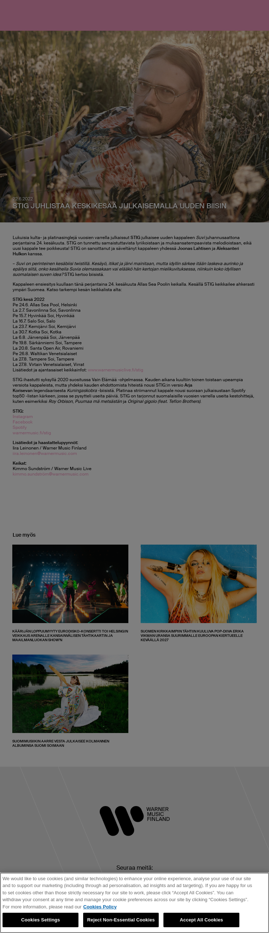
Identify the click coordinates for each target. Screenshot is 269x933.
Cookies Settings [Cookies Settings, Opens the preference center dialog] (40, 920)
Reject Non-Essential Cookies (121, 920)
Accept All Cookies (201, 920)
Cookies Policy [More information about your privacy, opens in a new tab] (99, 906)
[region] (134, 903)
